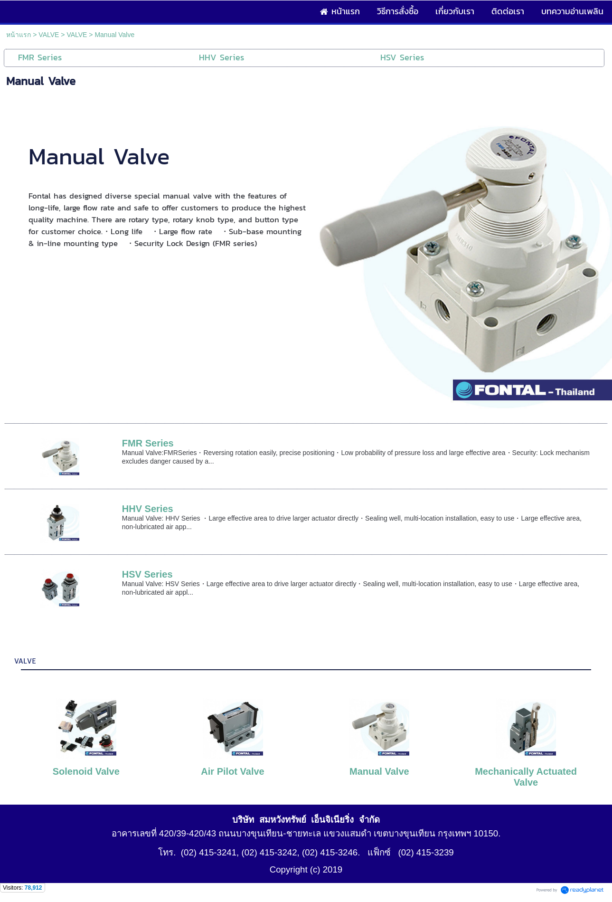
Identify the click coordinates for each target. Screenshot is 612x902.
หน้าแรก (18, 34)
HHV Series (147, 508)
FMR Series (148, 443)
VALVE (48, 34)
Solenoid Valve (86, 771)
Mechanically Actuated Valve (526, 777)
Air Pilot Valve (232, 771)
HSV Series (147, 574)
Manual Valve (379, 771)
